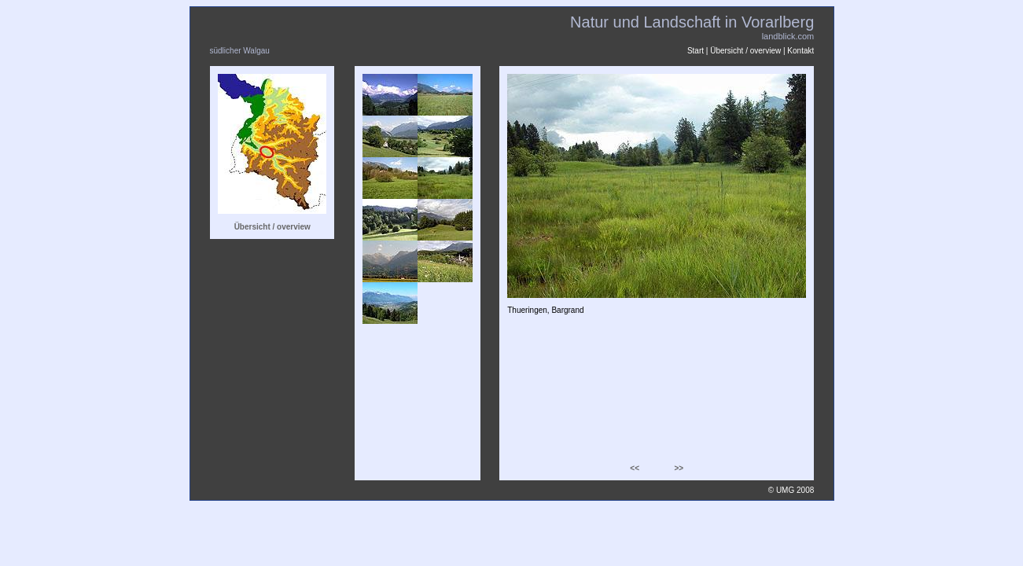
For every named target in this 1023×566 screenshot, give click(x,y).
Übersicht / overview (745, 50)
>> (678, 468)
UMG (785, 490)
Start (695, 50)
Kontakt (800, 50)
